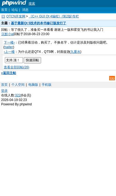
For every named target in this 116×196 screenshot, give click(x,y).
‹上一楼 (9, 52)
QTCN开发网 (15, 16)
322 (17, 95)
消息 (25, 10)
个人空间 (18, 85)
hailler (8, 47)
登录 (4, 91)
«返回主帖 (8, 73)
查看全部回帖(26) (16, 67)
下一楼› (9, 42)
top (112, 78)
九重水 (75, 52)
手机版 (46, 85)
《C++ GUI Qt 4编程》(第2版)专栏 (54, 16)
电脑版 (33, 85)
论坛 (14, 10)
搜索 (32, 3)
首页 (4, 10)
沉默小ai (7, 34)
